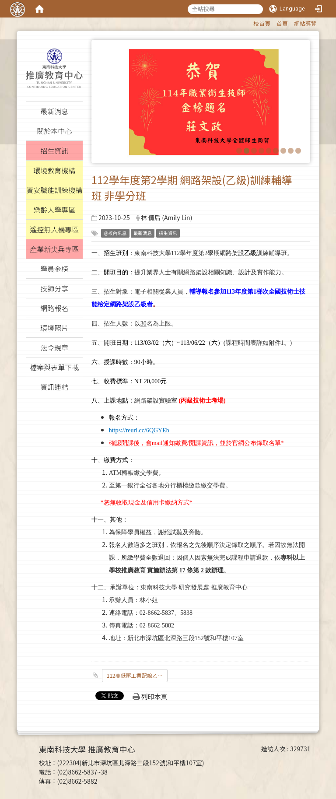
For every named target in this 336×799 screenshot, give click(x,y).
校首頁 (261, 23)
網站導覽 (305, 23)
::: (249, 22)
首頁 (282, 23)
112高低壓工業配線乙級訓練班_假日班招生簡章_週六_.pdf (137, 675)
